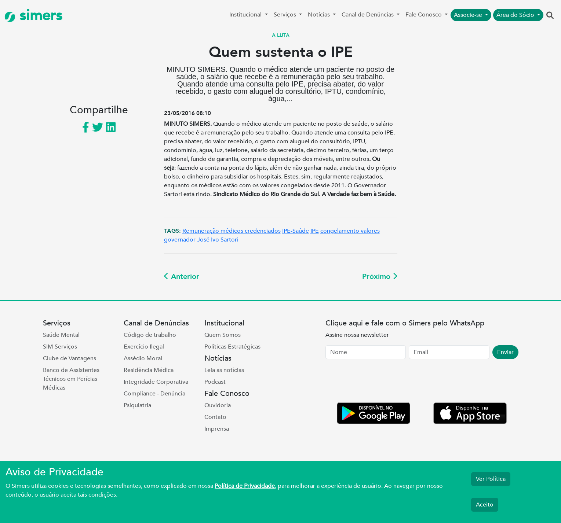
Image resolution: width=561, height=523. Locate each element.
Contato (215, 417)
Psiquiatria (137, 405)
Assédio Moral (143, 358)
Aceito (484, 505)
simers (33, 15)
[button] (550, 15)
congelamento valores (350, 231)
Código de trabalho (150, 335)
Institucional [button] (246, 15)
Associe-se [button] (469, 15)
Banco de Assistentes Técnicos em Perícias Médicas (71, 379)
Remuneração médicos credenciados (231, 231)
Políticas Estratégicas (232, 347)
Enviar (505, 352)
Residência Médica (149, 370)
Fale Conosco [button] (424, 15)
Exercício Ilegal (144, 347)
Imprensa (216, 429)
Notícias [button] (319, 15)
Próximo (379, 276)
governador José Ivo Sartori (201, 240)
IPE (314, 231)
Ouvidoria (217, 405)
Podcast (215, 382)
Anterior (181, 276)
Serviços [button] (286, 15)
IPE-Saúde (295, 231)
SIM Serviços (60, 347)
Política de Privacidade (245, 486)
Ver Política (491, 479)
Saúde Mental (61, 335)
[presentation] (381, 382)
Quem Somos (222, 335)
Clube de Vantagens (69, 358)
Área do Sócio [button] (516, 15)
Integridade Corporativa (156, 382)
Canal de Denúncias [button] (368, 15)
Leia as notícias (224, 370)
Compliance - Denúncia (154, 394)
